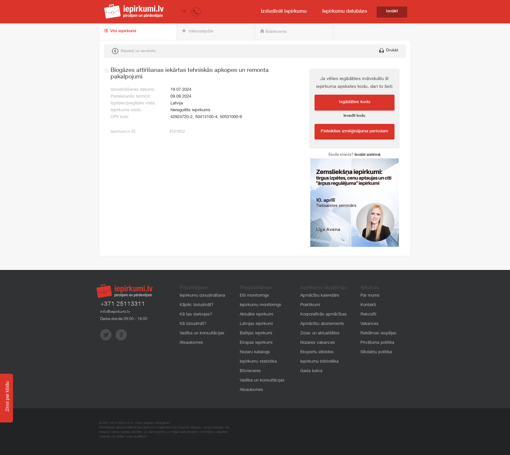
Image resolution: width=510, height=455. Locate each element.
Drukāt (388, 50)
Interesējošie (197, 31)
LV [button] (184, 11)
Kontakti (368, 305)
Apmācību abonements (322, 324)
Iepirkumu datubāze (344, 11)
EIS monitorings (254, 296)
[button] (196, 11)
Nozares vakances (317, 343)
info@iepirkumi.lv (115, 312)
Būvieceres (273, 31)
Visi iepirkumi (120, 31)
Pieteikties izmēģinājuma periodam (354, 131)
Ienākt (392, 11)
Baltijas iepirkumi (256, 333)
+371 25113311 (123, 304)
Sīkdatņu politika (376, 352)
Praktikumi (310, 305)
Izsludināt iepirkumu (284, 11)
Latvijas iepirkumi (256, 324)
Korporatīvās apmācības (323, 315)
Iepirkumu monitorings (260, 305)
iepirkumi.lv (134, 11)
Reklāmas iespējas (378, 333)
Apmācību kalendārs (319, 296)
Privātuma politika (377, 343)
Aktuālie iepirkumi (256, 315)
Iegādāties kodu (354, 102)
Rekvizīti (368, 315)
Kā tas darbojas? (196, 315)
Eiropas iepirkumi (256, 343)
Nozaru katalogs (255, 352)
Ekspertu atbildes (317, 352)
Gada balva (311, 371)
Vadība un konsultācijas (202, 333)
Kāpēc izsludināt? (196, 305)
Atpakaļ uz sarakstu (134, 51)
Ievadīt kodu (354, 116)
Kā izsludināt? (193, 324)
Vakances (369, 324)
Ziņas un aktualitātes (320, 333)
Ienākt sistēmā (368, 155)
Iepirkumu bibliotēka (319, 362)
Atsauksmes (191, 343)
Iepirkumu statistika (258, 362)
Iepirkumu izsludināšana (202, 296)
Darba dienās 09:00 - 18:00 (123, 319)
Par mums (370, 296)
